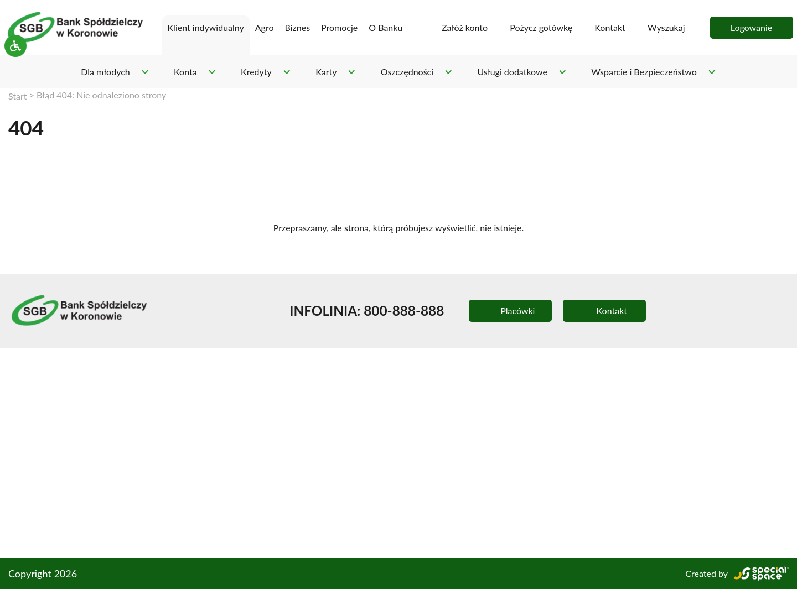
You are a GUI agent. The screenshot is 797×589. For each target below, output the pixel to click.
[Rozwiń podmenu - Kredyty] (284, 72)
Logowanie (751, 27)
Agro (262, 27)
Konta (183, 71)
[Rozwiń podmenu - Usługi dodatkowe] (562, 72)
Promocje (339, 27)
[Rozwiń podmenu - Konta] (211, 72)
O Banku (381, 27)
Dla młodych (103, 71)
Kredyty (254, 71)
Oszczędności (405, 71)
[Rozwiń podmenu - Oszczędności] (448, 72)
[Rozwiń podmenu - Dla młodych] (143, 72)
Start (17, 95)
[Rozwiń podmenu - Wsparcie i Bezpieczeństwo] (714, 72)
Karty (323, 71)
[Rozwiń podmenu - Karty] (349, 72)
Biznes (296, 27)
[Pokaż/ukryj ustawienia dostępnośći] (15, 72)
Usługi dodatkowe (511, 71)
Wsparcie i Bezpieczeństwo (644, 71)
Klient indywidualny (192, 27)
